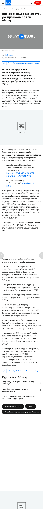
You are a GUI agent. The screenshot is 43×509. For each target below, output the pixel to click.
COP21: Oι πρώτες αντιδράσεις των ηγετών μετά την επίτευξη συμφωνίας (18, 397)
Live (37, 3)
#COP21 (30, 173)
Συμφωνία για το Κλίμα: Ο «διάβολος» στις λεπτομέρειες (18, 383)
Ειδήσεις (8, 9)
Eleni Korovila (9, 55)
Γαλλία (23, 9)
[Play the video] (21, 37)
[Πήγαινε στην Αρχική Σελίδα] (8, 2)
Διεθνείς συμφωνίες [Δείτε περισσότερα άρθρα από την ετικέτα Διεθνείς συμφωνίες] (13, 406)
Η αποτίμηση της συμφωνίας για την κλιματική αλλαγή (15, 390)
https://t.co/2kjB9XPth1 (16, 173)
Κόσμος (16, 9)
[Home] (2, 9)
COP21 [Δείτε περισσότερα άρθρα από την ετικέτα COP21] (30, 406)
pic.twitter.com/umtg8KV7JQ (18, 176)
